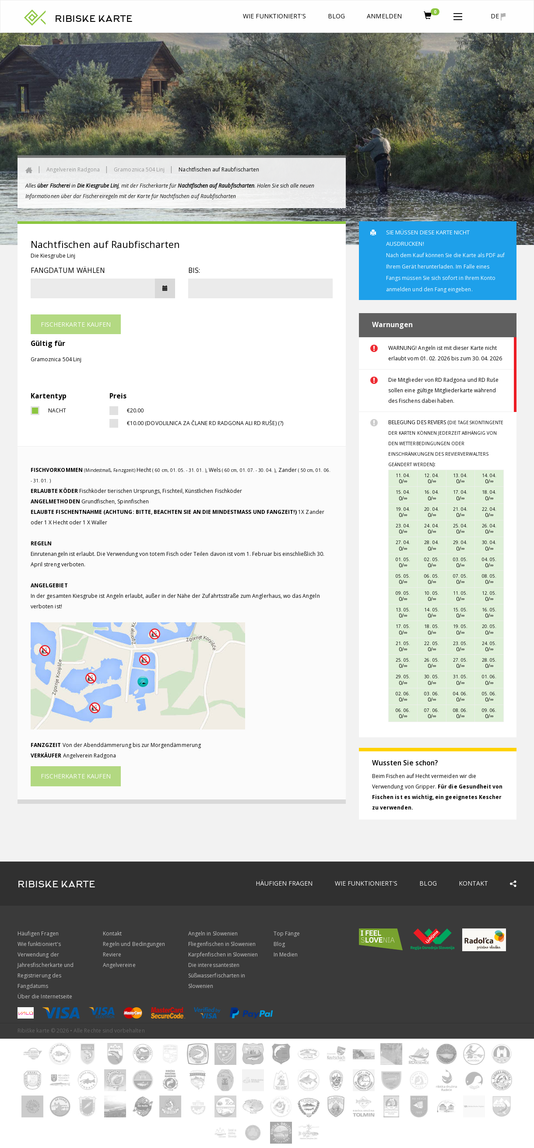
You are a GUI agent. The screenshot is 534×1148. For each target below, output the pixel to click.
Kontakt (473, 883)
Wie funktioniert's (274, 16)
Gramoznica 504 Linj (139, 169)
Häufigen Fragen (284, 883)
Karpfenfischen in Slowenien (223, 954)
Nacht (57, 410)
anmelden (384, 16)
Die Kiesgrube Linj (53, 255)
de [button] (498, 16)
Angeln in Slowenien (213, 933)
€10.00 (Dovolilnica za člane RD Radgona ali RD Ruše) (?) (205, 423)
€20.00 (135, 410)
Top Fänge (287, 933)
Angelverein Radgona (73, 169)
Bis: (194, 270)
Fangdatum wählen (68, 270)
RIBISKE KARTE (94, 19)
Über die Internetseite (45, 996)
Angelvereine (119, 965)
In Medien (286, 954)
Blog (336, 16)
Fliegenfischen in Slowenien (222, 944)
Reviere (112, 954)
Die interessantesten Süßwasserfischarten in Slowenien (216, 975)
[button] (458, 14)
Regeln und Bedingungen (134, 944)
